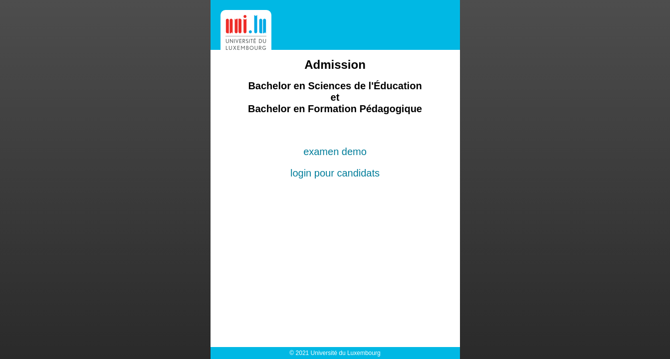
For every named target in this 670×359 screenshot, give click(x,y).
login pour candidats (335, 173)
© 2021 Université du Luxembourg (334, 353)
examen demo (335, 151)
